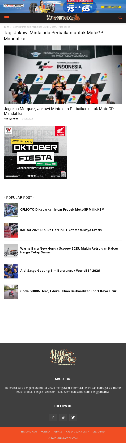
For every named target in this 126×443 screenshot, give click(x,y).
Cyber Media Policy (77, 431)
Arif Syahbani (11, 118)
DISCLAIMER (99, 431)
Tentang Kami (29, 431)
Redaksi (58, 431)
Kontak (45, 431)
